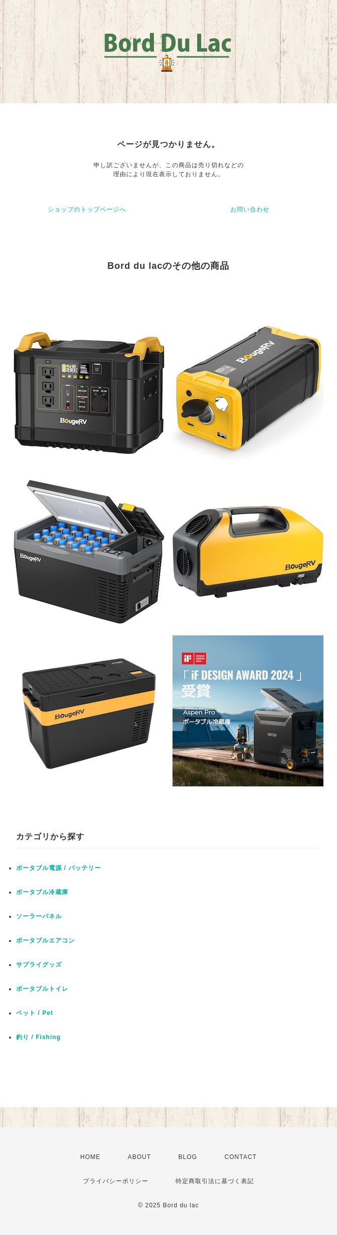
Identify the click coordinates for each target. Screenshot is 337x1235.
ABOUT (139, 1156)
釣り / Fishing (38, 1037)
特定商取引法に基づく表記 (215, 1181)
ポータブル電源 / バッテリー (58, 867)
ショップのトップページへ (87, 209)
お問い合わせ (250, 209)
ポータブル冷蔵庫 (42, 892)
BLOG (188, 1156)
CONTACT (240, 1156)
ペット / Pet (34, 1012)
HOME (90, 1156)
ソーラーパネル (39, 916)
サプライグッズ (39, 964)
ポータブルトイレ (42, 988)
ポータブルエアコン (45, 940)
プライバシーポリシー (115, 1181)
